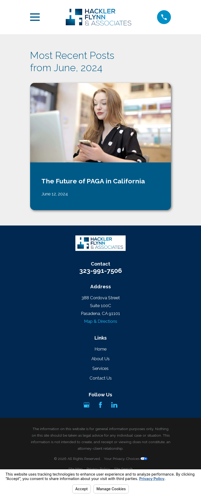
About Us (100, 358)
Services (100, 368)
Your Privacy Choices (125, 458)
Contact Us (101, 378)
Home (100, 349)
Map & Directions (100, 321)
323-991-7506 (100, 270)
